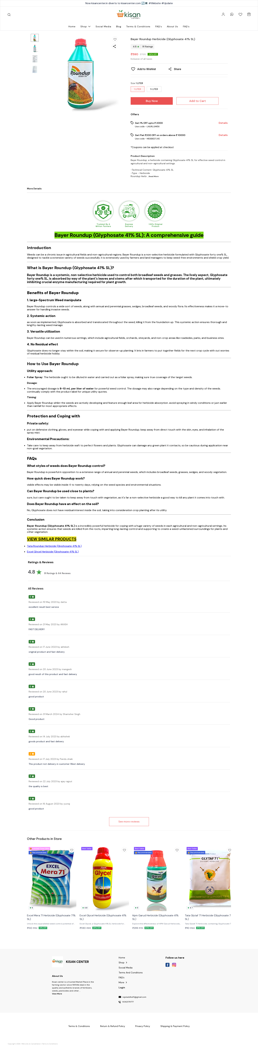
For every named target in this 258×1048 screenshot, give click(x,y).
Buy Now (152, 101)
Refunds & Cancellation (31, 1044)
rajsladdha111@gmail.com (134, 997)
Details (223, 123)
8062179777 (128, 1002)
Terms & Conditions (50, 1044)
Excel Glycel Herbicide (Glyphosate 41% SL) (53, 551)
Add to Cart (197, 101)
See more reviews (129, 821)
